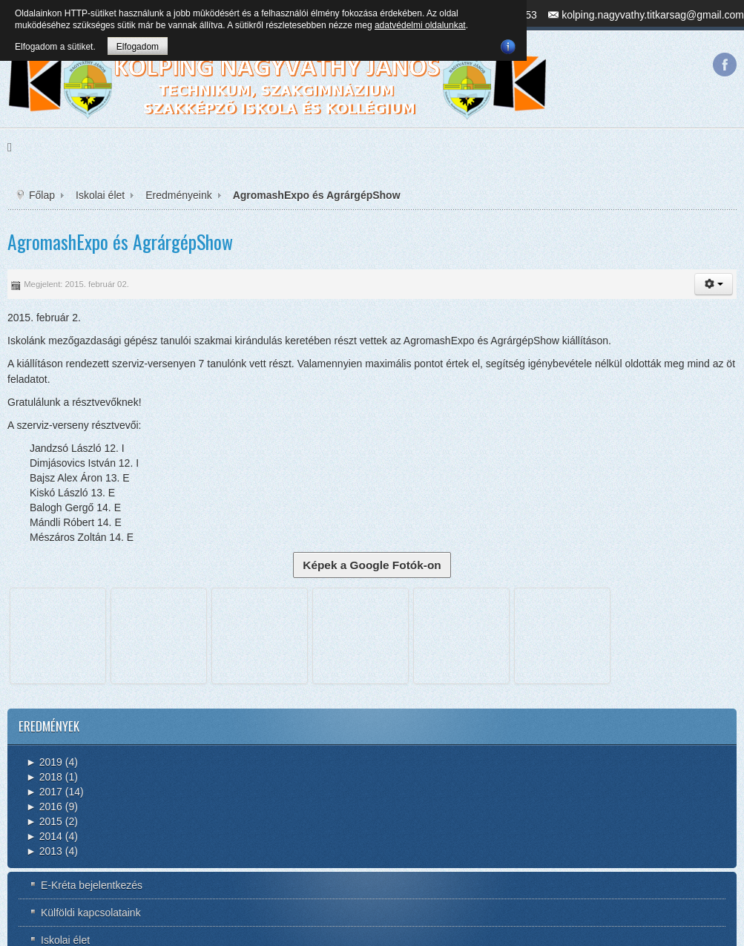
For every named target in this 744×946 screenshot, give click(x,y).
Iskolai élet (100, 195)
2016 (44, 806)
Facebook (725, 64)
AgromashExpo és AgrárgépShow (120, 241)
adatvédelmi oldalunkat (420, 25)
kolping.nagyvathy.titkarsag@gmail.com (653, 15)
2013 (44, 851)
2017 (44, 792)
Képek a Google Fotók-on (372, 565)
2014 (44, 836)
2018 (44, 777)
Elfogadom (137, 47)
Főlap (42, 195)
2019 (44, 762)
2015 (44, 821)
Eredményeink (178, 195)
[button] (713, 284)
